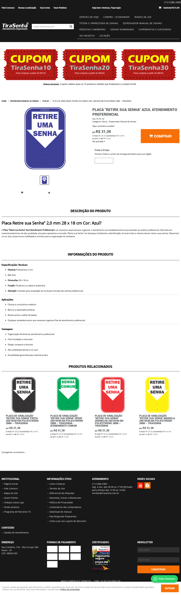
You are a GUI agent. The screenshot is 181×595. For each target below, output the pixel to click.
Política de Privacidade (61, 502)
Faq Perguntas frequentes (63, 516)
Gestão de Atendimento (16, 532)
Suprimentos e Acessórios (155, 29)
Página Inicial (11, 483)
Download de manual (61, 511)
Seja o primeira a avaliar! (103, 126)
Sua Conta (45, 7)
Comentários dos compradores (65, 507)
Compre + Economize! (116, 17)
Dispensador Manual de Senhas (142, 23)
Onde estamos (11, 507)
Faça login (116, 7)
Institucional (10, 479)
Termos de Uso (57, 488)
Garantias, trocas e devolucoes (65, 497)
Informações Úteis (59, 479)
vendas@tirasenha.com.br (105, 493)
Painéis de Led (142, 17)
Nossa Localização (27, 7)
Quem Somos (11, 497)
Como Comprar (57, 483)
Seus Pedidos (60, 7)
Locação (104, 35)
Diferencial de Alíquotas (62, 493)
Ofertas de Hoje (89, 17)
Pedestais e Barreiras (92, 29)
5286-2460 (99, 483)
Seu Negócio (87, 35)
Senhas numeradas (122, 29)
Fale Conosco (8, 7)
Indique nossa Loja (14, 502)
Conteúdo (8, 527)
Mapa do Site (11, 493)
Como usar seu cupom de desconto (68, 521)
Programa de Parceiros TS (17, 511)
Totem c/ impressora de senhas (98, 23)
